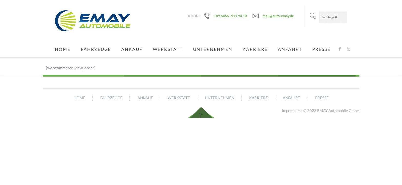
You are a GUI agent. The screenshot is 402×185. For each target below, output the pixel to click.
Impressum (291, 110)
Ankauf (132, 49)
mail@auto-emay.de (278, 16)
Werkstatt (168, 49)
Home (63, 49)
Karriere (255, 49)
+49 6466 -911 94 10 (230, 16)
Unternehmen (212, 49)
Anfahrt (290, 49)
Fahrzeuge (96, 49)
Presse (321, 49)
